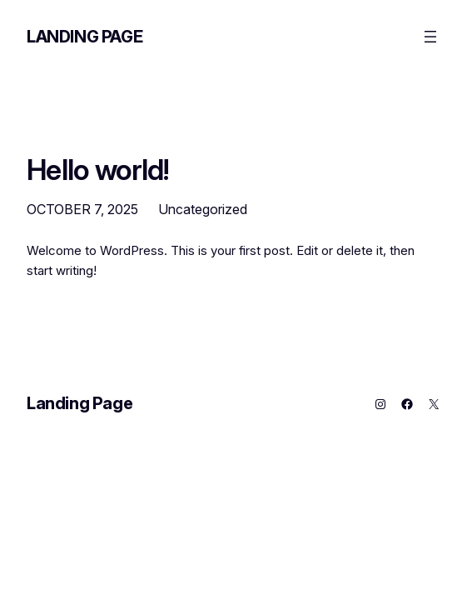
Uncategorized (202, 209)
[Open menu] (430, 37)
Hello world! (98, 169)
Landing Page (84, 37)
